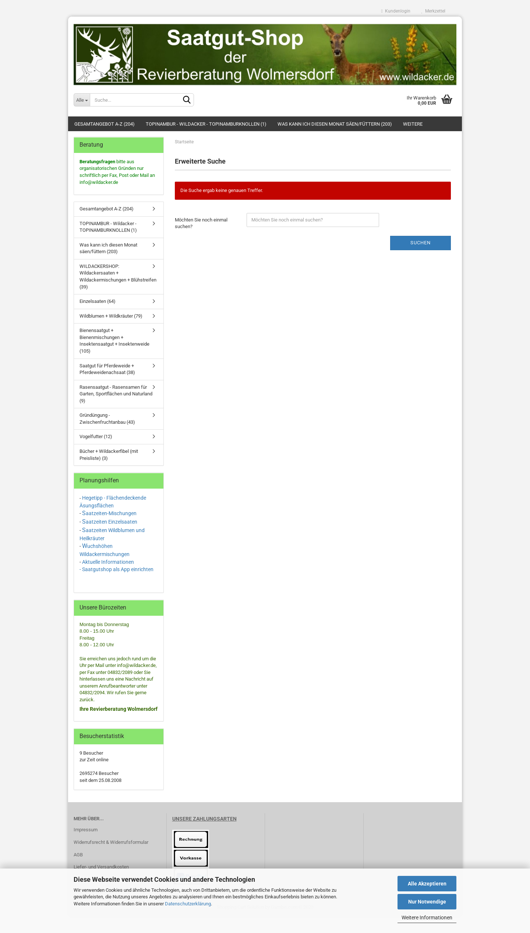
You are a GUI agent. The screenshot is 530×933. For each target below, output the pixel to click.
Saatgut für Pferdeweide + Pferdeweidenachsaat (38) (107, 369)
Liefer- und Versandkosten (101, 867)
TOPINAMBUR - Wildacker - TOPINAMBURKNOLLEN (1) (206, 124)
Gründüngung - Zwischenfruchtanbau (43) (107, 418)
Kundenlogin (395, 11)
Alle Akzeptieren (427, 884)
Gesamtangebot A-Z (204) (104, 124)
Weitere (413, 124)
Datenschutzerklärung (188, 903)
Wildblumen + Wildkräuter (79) (111, 316)
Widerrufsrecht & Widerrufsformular (111, 842)
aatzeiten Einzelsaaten (111, 522)
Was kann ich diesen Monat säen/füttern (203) (335, 124)
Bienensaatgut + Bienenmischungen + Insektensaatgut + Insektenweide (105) (114, 341)
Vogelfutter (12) (96, 436)
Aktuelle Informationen (108, 562)
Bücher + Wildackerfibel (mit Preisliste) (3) (109, 454)
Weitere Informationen (427, 917)
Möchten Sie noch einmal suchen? (201, 223)
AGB (78, 854)
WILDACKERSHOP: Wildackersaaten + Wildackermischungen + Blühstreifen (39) (118, 276)
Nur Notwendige (427, 902)
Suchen (420, 242)
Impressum (86, 829)
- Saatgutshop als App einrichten (116, 569)
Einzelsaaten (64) (98, 301)
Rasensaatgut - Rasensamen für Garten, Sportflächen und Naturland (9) (116, 393)
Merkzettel (433, 11)
